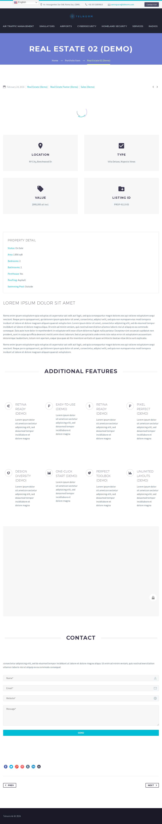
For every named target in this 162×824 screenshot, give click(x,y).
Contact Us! (152, 4)
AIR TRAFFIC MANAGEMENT (18, 26)
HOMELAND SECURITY (114, 26)
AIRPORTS (66, 26)
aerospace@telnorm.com (122, 4)
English (20, 2)
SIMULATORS (47, 26)
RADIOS (153, 26)
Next (153, 785)
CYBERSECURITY (86, 26)
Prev (9, 785)
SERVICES (137, 26)
